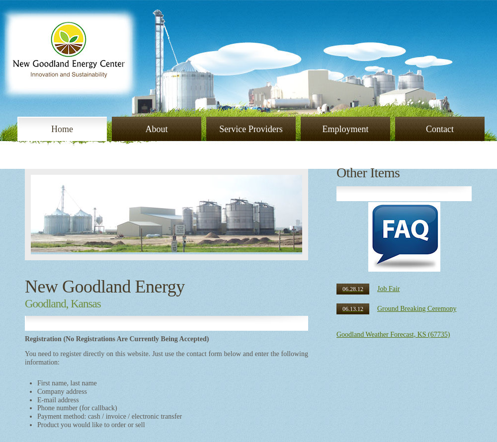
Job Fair (368, 289)
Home (62, 129)
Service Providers (250, 129)
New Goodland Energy (105, 286)
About (157, 129)
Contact (440, 129)
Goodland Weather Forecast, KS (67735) (393, 334)
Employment (346, 129)
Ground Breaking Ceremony (396, 308)
